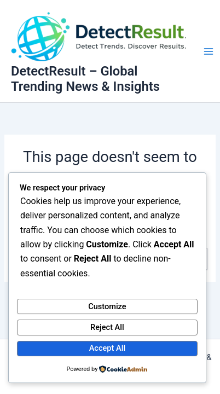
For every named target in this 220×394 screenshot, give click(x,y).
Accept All (107, 348)
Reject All (107, 327)
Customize (107, 306)
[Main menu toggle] (208, 51)
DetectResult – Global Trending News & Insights (85, 78)
